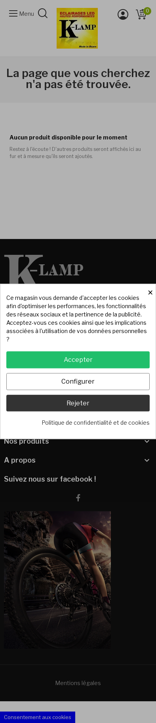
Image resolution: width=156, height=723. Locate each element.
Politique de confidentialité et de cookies (96, 423)
